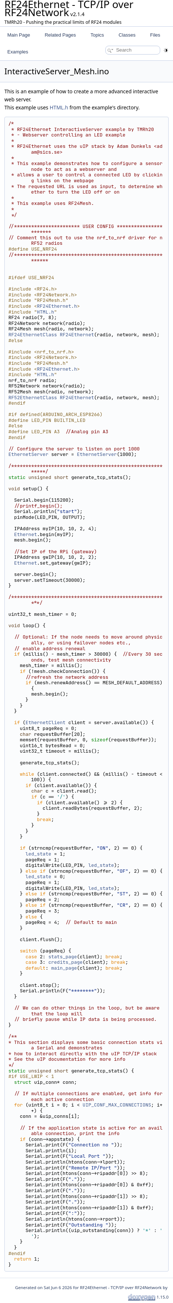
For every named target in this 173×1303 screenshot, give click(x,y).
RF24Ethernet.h (57, 306)
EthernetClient (45, 722)
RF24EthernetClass (32, 335)
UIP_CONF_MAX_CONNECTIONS (117, 1105)
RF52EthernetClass (32, 397)
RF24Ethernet (77, 335)
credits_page (65, 962)
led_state (38, 854)
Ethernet (25, 534)
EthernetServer (28, 454)
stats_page (62, 957)
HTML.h (59, 107)
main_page (64, 968)
